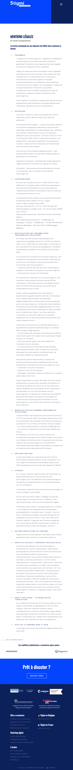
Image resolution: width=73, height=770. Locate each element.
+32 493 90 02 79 (44, 719)
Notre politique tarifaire (19, 754)
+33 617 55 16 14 (44, 728)
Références (14, 760)
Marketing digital (16, 732)
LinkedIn (50, 768)
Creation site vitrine (17, 725)
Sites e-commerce (17, 715)
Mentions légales (36, 768)
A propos (13, 747)
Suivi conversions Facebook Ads (22, 742)
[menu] (61, 2)
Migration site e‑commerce (20, 722)
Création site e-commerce (20, 719)
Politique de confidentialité (20, 757)
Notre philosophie (16, 751)
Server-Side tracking (17, 736)
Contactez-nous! (37, 676)
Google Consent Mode (18, 739)
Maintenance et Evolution (19, 728)
